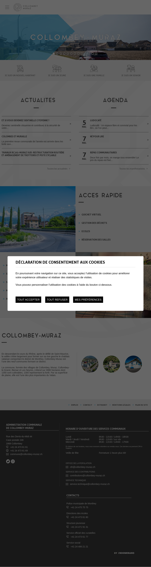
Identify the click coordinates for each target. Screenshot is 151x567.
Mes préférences (88, 299)
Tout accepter (28, 299)
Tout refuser (57, 299)
